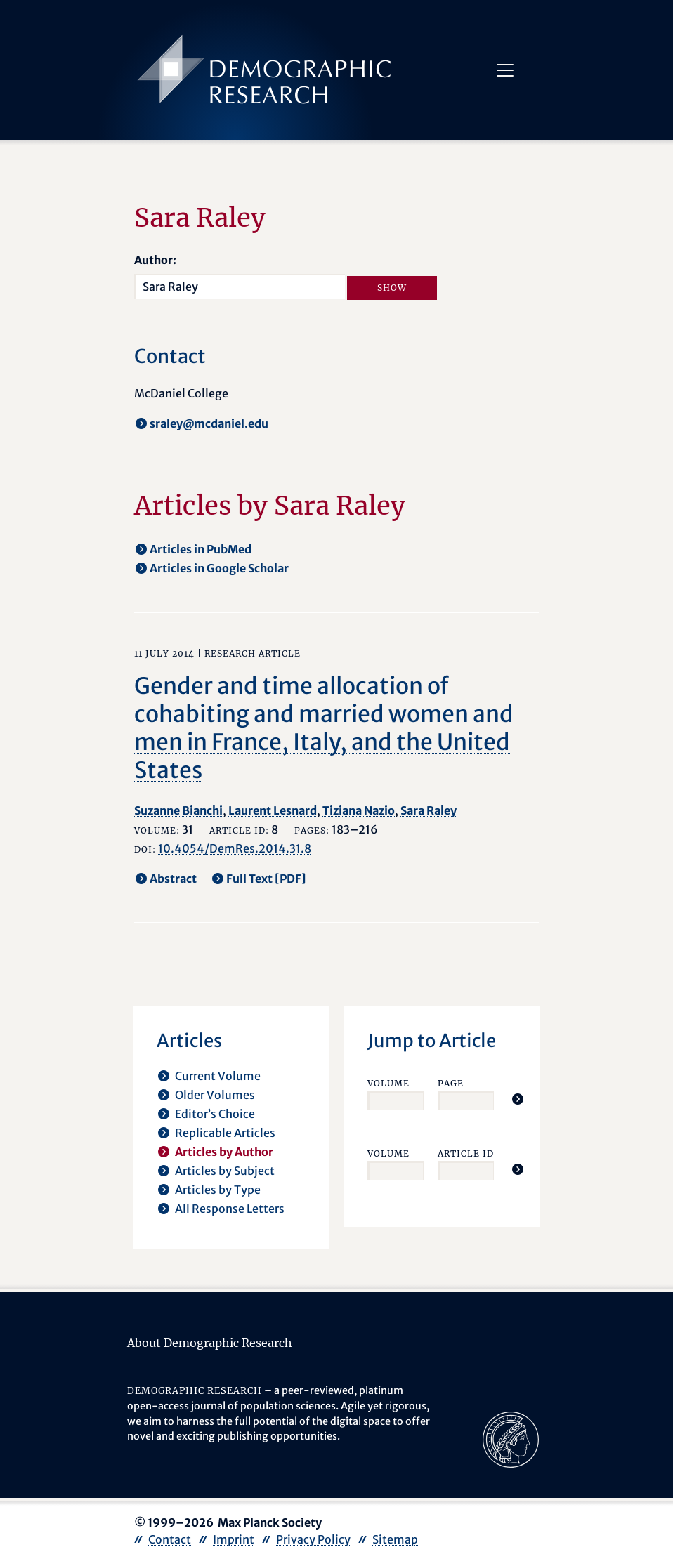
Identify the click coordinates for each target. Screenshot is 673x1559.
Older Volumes (215, 1095)
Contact (169, 1539)
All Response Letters (230, 1209)
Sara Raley (428, 810)
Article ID (466, 1153)
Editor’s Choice (215, 1114)
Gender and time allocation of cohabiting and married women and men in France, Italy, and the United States (324, 728)
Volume (388, 1083)
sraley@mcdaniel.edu (209, 423)
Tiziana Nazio (358, 810)
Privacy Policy (313, 1539)
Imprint (233, 1539)
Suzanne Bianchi (178, 810)
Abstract (173, 878)
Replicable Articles (225, 1133)
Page (451, 1083)
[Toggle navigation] (505, 70)
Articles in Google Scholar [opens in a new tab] (219, 568)
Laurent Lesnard (272, 810)
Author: (155, 260)
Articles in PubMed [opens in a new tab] (200, 549)
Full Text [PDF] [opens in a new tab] (266, 878)
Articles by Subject (225, 1171)
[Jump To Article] (518, 1099)
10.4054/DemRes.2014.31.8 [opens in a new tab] (234, 848)
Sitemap (395, 1539)
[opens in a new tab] (511, 1439)
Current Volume (218, 1076)
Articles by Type (218, 1190)
